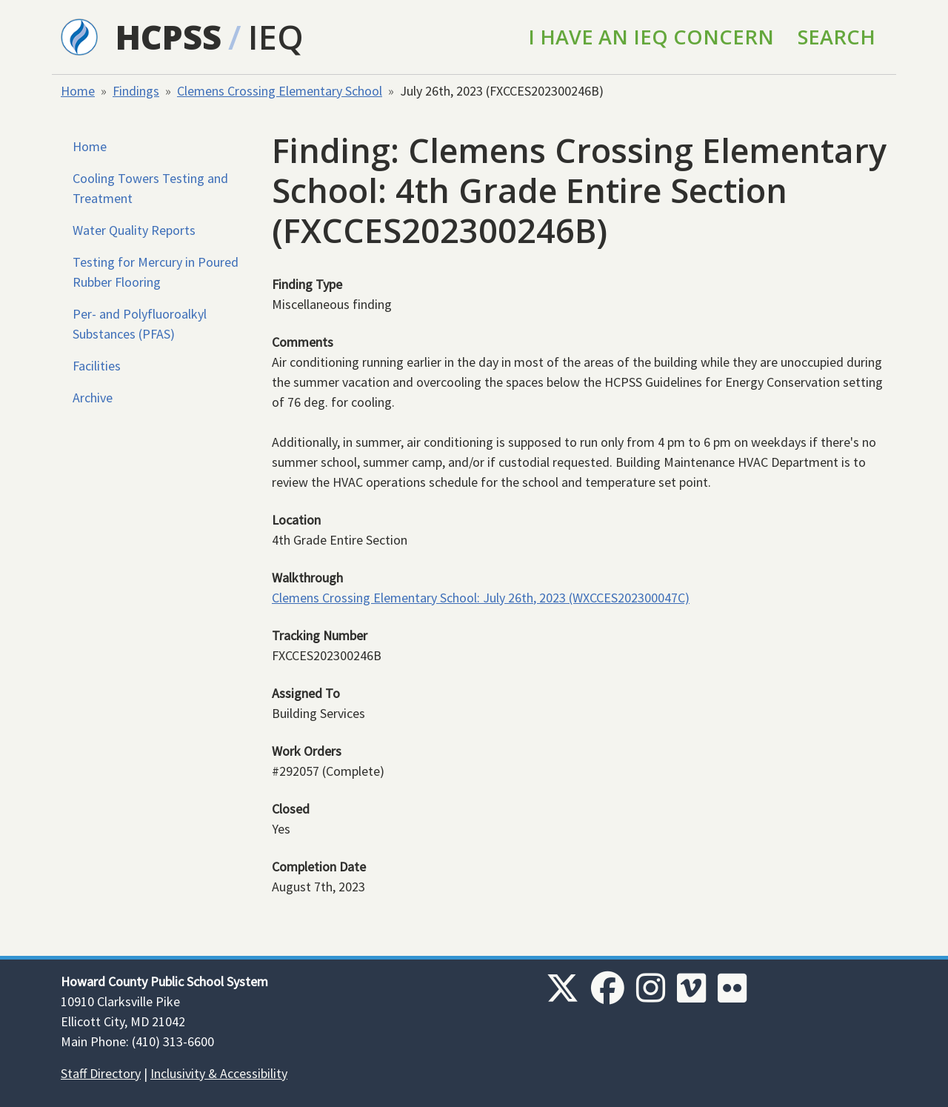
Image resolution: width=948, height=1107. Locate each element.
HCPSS (168, 36)
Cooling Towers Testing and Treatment (150, 188)
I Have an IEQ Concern (651, 36)
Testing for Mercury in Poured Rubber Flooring (155, 271)
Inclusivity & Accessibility (218, 1073)
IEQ (276, 36)
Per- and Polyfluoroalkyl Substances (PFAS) (140, 323)
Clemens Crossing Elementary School (279, 90)
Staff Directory (101, 1073)
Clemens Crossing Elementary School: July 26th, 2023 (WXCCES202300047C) (481, 597)
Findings (136, 90)
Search (836, 36)
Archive (93, 397)
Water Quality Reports (134, 230)
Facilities (97, 365)
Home (78, 90)
